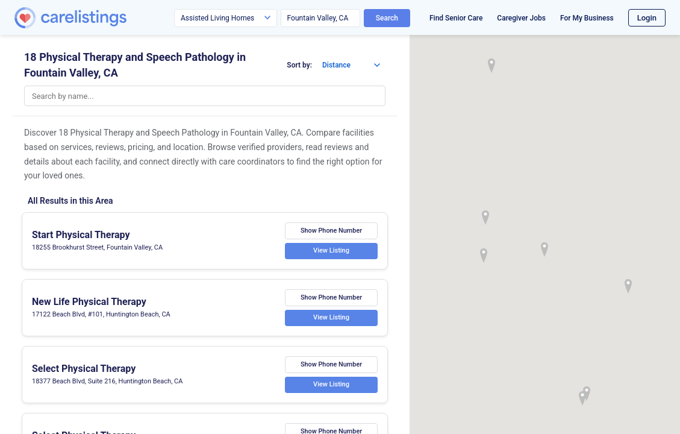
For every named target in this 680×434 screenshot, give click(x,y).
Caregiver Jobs (521, 18)
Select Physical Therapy (84, 368)
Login (647, 17)
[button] (544, 249)
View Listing (331, 251)
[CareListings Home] (104, 17)
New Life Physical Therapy (89, 301)
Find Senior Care (455, 18)
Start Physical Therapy (81, 235)
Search (387, 18)
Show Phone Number (331, 230)
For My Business (587, 18)
